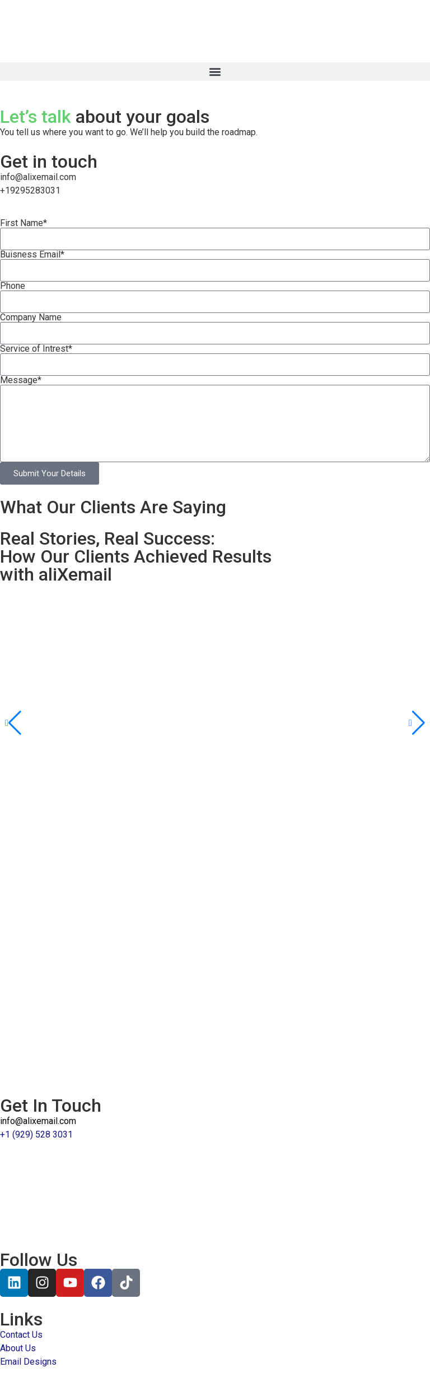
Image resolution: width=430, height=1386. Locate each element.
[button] (215, 71)
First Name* (23, 223)
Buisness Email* (32, 254)
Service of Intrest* (36, 348)
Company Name (31, 317)
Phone (12, 286)
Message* (20, 380)
